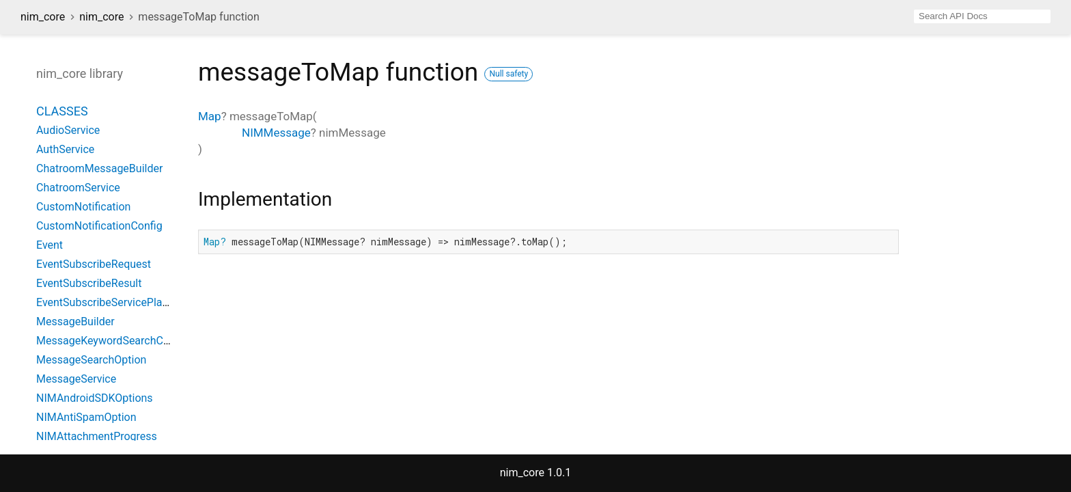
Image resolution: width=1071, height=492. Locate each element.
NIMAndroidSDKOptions (94, 398)
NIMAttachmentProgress (96, 436)
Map (209, 116)
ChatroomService (78, 187)
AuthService (65, 149)
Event (49, 244)
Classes (62, 111)
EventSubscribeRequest (93, 264)
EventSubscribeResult (88, 283)
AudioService (68, 130)
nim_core (42, 16)
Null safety (508, 74)
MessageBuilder (75, 321)
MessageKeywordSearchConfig (112, 340)
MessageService (76, 378)
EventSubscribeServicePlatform (112, 302)
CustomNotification (83, 206)
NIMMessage (276, 132)
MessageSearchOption (91, 359)
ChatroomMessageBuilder (99, 168)
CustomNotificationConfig (99, 225)
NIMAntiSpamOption (86, 417)
